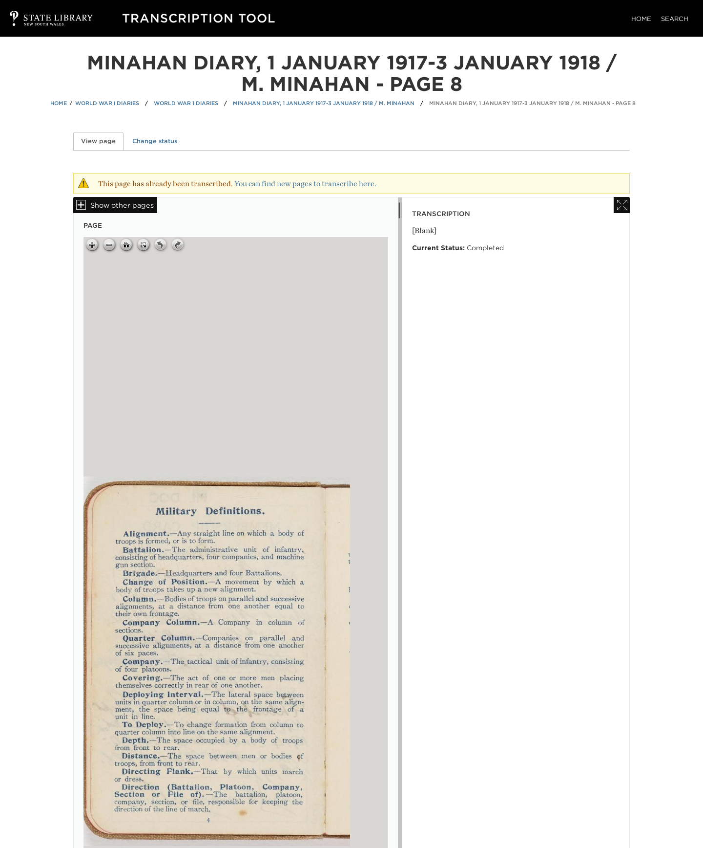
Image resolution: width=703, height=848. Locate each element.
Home (641, 18)
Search (674, 18)
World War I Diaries (107, 103)
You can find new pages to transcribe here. (305, 183)
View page (102, 141)
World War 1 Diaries (186, 103)
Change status (154, 141)
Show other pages (122, 205)
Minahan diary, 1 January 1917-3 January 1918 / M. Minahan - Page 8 (532, 103)
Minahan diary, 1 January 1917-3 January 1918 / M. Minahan (323, 103)
